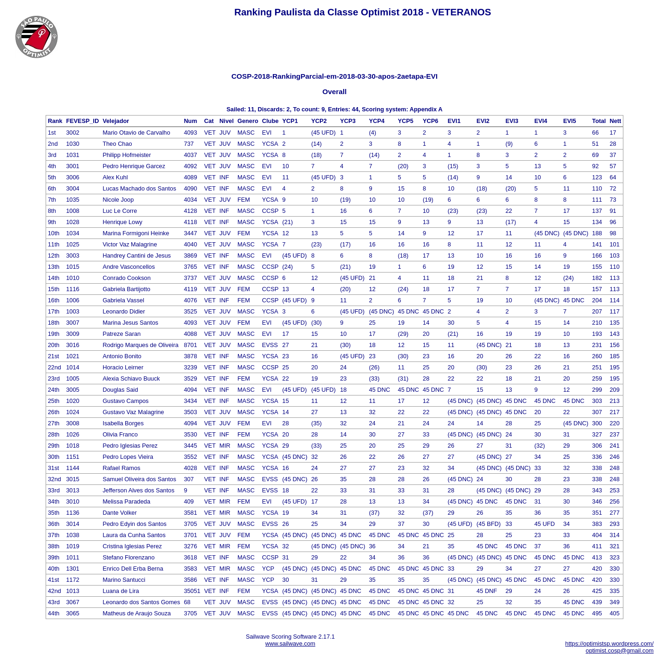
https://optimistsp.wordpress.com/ (609, 643)
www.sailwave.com (290, 643)
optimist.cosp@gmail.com (620, 650)
